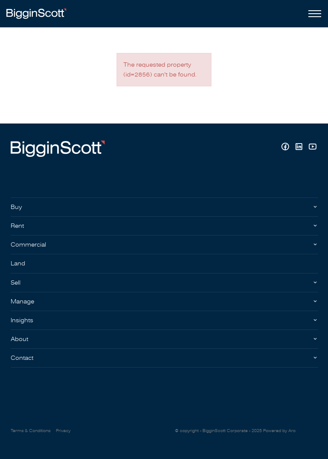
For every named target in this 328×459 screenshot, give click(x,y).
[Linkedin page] (300, 147)
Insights (22, 320)
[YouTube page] (312, 147)
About (19, 339)
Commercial (28, 244)
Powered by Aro (279, 430)
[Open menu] (313, 13)
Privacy (63, 430)
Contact (22, 358)
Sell (15, 282)
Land (18, 263)
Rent (17, 226)
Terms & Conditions (30, 430)
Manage (22, 301)
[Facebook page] (286, 147)
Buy (16, 207)
